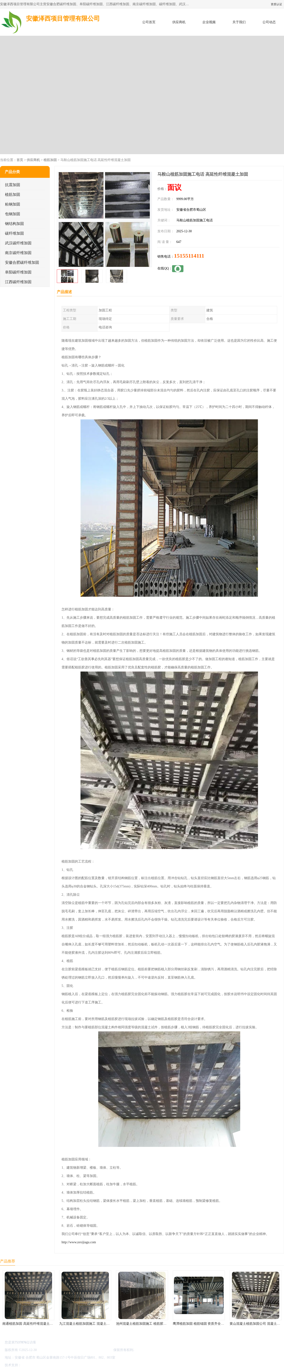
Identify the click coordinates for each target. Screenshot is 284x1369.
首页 (20, 160)
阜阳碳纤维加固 (18, 272)
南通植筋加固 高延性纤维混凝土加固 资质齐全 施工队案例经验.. (49, 1323)
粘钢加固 (12, 204)
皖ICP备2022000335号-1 (55, 1350)
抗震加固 (12, 185)
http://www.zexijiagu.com (79, 1242)
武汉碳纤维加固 (18, 243)
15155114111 (189, 256)
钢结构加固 (14, 224)
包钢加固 (12, 214)
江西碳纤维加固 (18, 282)
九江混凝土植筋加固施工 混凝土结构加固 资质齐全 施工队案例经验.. (109, 1323)
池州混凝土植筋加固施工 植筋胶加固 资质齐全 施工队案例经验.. (163, 1323)
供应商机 (179, 22)
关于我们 (239, 22)
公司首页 (148, 22)
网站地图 (77, 1365)
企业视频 (209, 22)
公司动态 (269, 22)
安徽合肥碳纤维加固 (22, 262)
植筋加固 (50, 160)
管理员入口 (62, 1365)
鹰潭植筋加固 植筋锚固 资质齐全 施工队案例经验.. (210, 1323)
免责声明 (46, 1365)
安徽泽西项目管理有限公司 (93, 1350)
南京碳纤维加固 (18, 253)
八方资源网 (30, 1365)
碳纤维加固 (14, 233)
